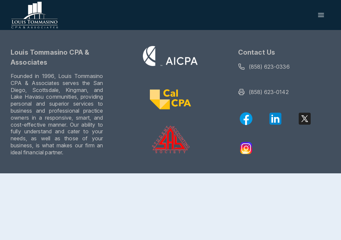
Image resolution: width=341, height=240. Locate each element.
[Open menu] (321, 15)
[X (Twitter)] (305, 119)
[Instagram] (246, 148)
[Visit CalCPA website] (170, 100)
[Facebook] (246, 119)
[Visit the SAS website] (171, 139)
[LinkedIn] (275, 119)
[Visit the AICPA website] (170, 57)
